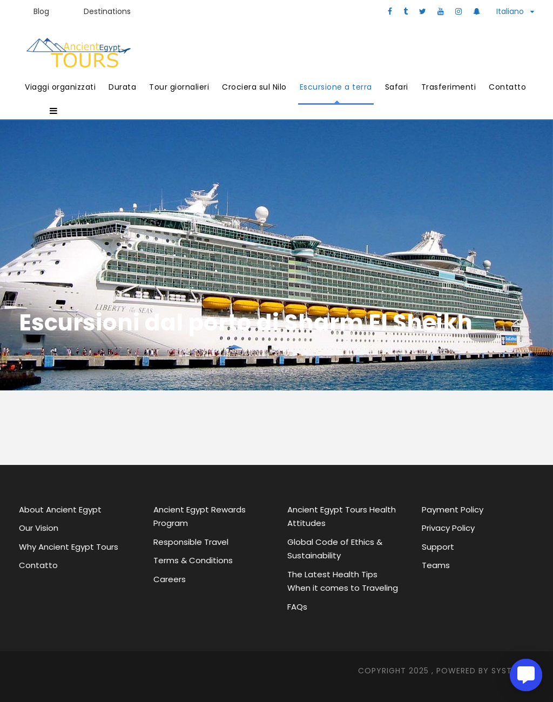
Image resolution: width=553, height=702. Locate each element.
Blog (41, 11)
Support (438, 546)
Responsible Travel (190, 542)
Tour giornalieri (179, 87)
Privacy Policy (448, 528)
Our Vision (38, 528)
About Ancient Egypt (60, 509)
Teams (436, 565)
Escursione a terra (336, 87)
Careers (169, 579)
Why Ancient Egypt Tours (68, 546)
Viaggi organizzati (60, 87)
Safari (396, 87)
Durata (122, 87)
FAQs (297, 606)
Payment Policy (452, 509)
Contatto (507, 87)
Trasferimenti (448, 87)
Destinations (107, 11)
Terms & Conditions (193, 560)
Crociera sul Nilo (254, 87)
